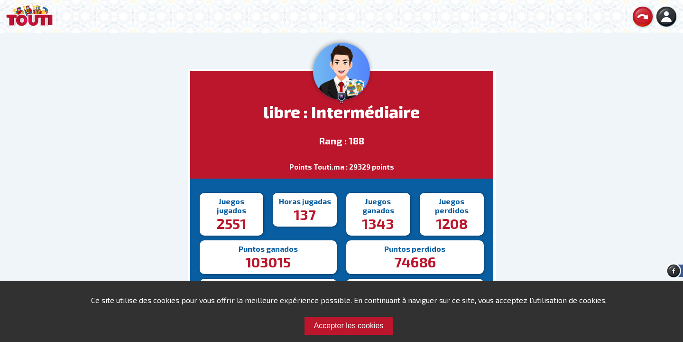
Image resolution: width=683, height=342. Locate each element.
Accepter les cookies (349, 326)
